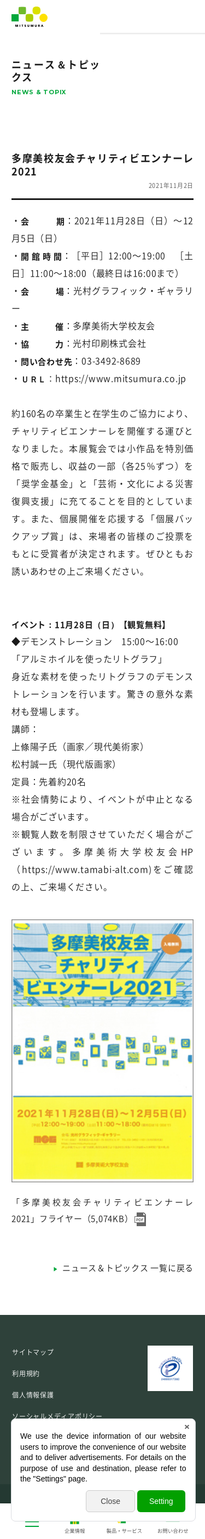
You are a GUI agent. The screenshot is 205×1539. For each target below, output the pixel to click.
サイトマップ (33, 1352)
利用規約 (26, 1373)
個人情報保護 (33, 1395)
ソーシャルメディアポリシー (57, 1416)
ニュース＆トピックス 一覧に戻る (128, 1268)
